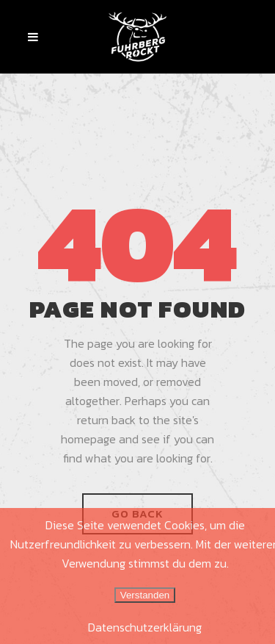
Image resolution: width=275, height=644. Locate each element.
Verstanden (144, 595)
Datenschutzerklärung (145, 627)
